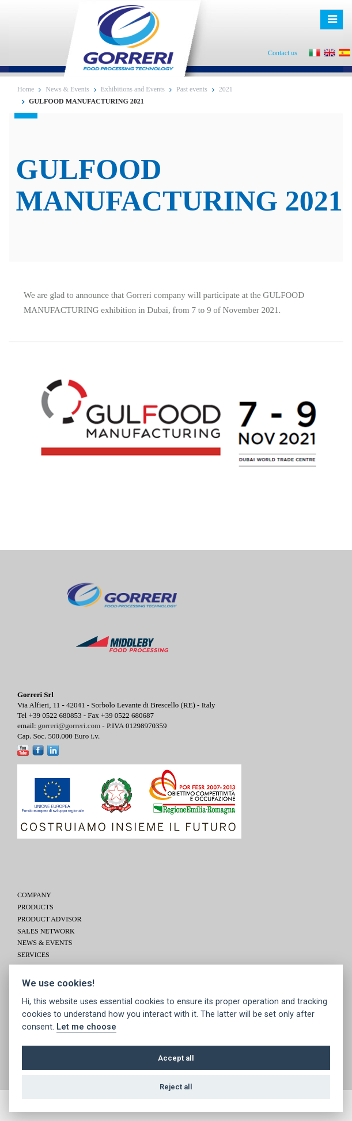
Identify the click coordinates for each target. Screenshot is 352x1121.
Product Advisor (49, 919)
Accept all (176, 1058)
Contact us (282, 53)
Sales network (46, 931)
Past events (191, 89)
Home (25, 89)
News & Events (67, 89)
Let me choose (86, 1027)
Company (34, 895)
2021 (226, 89)
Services (33, 955)
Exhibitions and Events (133, 89)
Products (35, 907)
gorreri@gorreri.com (69, 725)
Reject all (176, 1086)
